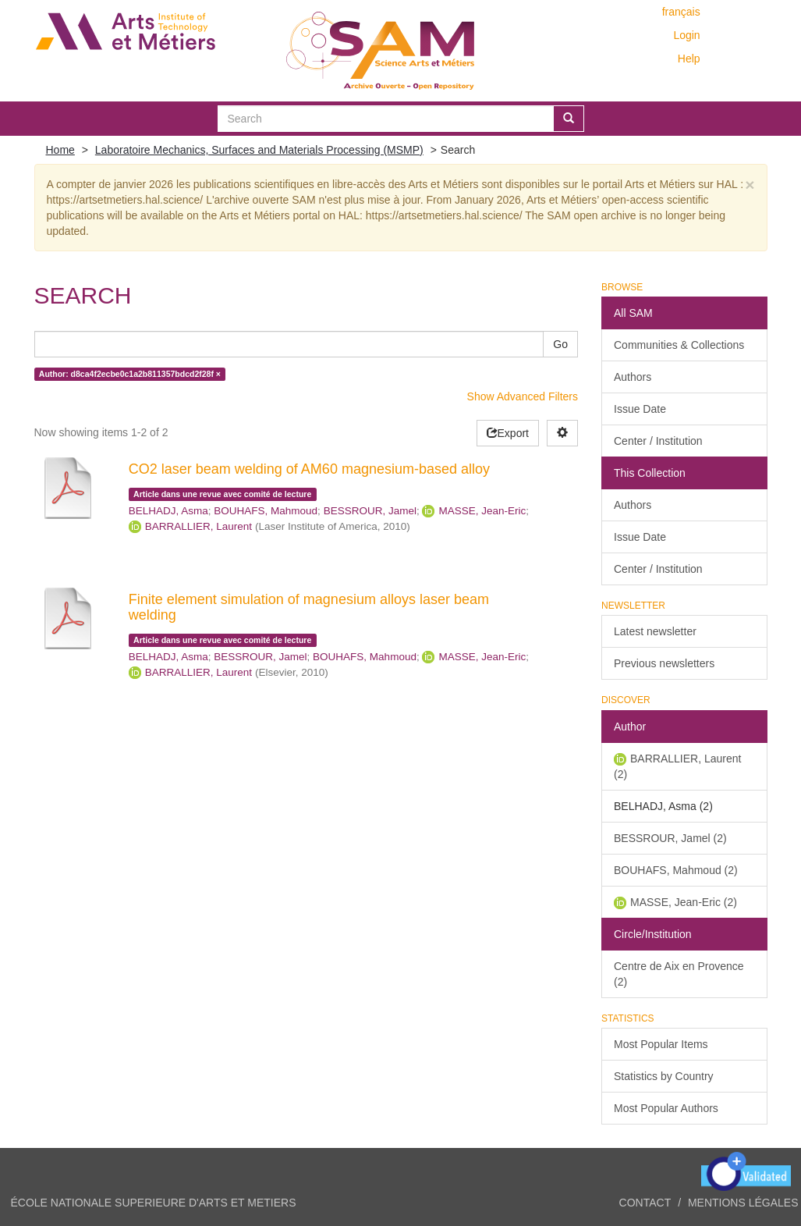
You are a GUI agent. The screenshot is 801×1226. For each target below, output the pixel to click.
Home (60, 150)
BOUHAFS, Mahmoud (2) (676, 870)
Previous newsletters (664, 663)
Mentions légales (743, 1202)
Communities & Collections (679, 345)
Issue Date (640, 409)
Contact (645, 1202)
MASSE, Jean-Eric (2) (683, 902)
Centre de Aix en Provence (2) (679, 974)
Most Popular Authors (666, 1108)
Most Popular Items (661, 1044)
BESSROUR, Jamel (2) (670, 838)
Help (689, 58)
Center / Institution (658, 441)
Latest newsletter (655, 631)
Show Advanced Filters (522, 396)
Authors (632, 377)
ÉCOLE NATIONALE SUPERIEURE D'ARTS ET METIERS (153, 1202)
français (681, 11)
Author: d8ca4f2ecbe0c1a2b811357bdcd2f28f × (130, 373)
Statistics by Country (664, 1076)
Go (560, 344)
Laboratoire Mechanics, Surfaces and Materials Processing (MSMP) (259, 150)
